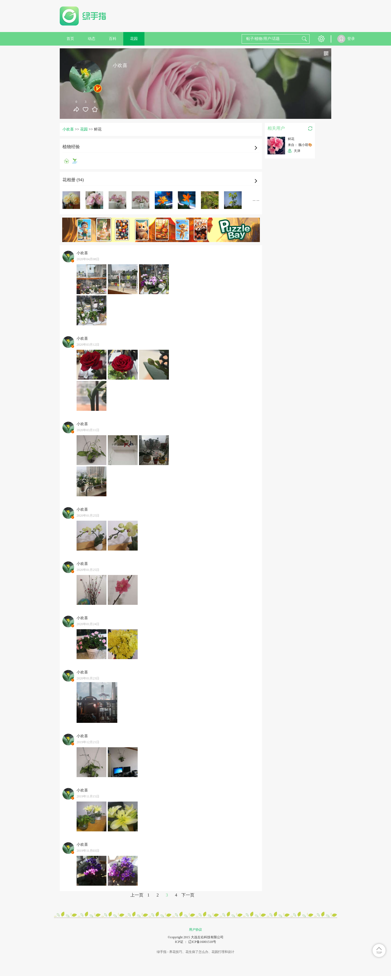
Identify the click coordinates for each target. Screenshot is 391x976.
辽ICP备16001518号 (202, 942)
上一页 (136, 895)
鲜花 (291, 139)
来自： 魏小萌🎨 (300, 145)
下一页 (187, 895)
